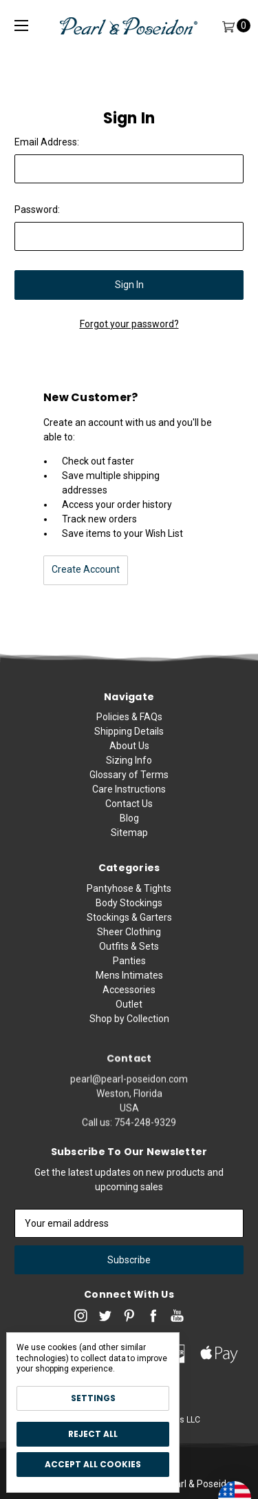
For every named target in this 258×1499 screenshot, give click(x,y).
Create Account (86, 569)
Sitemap (129, 840)
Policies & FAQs (129, 724)
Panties (129, 997)
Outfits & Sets (129, 982)
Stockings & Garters (129, 953)
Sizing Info (129, 767)
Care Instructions (129, 796)
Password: (37, 209)
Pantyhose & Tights (129, 924)
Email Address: (46, 141)
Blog (129, 825)
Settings (93, 1398)
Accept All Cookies (93, 1464)
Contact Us (129, 811)
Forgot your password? (129, 323)
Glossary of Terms (129, 782)
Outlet (129, 1040)
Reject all (93, 1434)
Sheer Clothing (129, 968)
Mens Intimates (129, 1011)
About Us (129, 753)
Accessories (129, 1026)
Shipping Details (129, 738)
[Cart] (228, 26)
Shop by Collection (129, 1055)
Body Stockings (129, 939)
